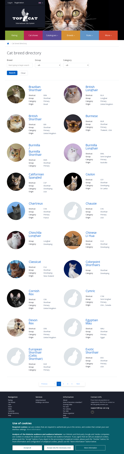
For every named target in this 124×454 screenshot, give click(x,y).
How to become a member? (72, 402)
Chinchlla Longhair (35, 234)
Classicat (35, 262)
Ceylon (90, 174)
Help (9, 415)
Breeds (71, 35)
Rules (89, 35)
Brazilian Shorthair (35, 88)
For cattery (67, 409)
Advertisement (41, 400)
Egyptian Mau (92, 321)
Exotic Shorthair (92, 350)
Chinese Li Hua (91, 234)
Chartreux (36, 203)
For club (66, 411)
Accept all (27, 448)
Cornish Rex (34, 292)
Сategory (67, 60)
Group (38, 60)
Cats (9, 404)
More (108, 35)
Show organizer (68, 413)
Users (10, 407)
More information (34, 429)
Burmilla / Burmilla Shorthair (35, 150)
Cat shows (33, 35)
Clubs (10, 409)
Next (78, 384)
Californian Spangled (36, 175)
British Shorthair (35, 117)
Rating (14, 35)
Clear (23, 73)
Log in (10, 2)
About (65, 400)
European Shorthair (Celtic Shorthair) (36, 354)
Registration (19, 2)
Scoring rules (67, 404)
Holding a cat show (42, 402)
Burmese (92, 116)
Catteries (11, 411)
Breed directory (13, 413)
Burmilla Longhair (92, 146)
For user (66, 407)
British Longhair (92, 88)
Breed (9, 60)
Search (12, 73)
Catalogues (52, 35)
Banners (66, 418)
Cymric (90, 291)
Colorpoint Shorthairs (93, 263)
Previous (44, 384)
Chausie (91, 203)
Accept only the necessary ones (59, 448)
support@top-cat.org (100, 408)
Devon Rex (33, 321)
